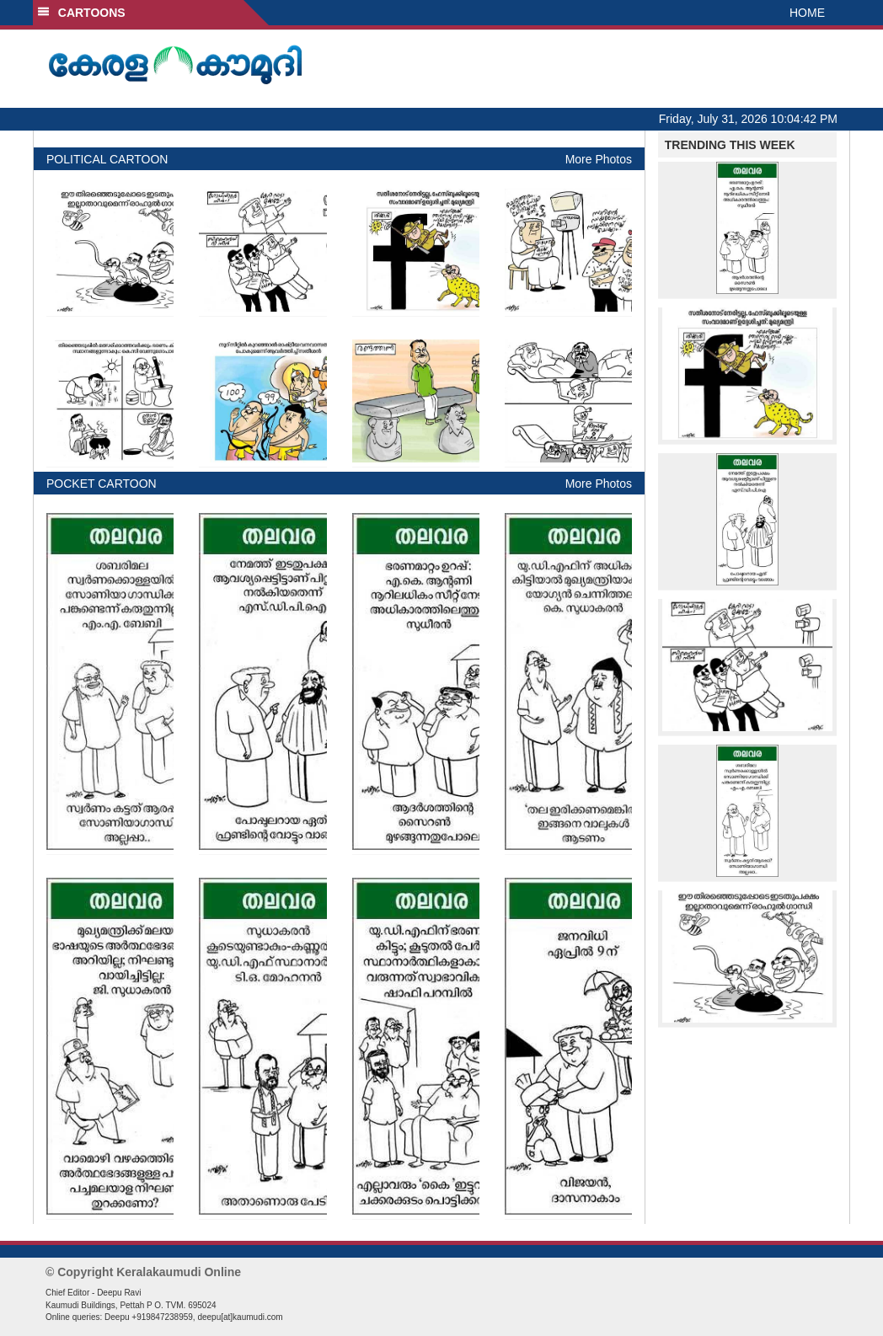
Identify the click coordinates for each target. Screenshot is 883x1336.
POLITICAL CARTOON (107, 159)
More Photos (598, 159)
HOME (807, 12)
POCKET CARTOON (101, 483)
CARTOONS (81, 12)
